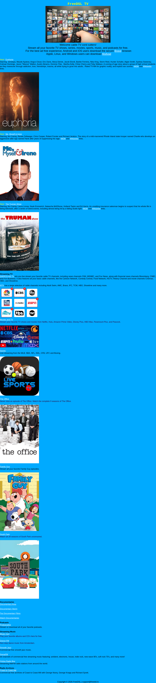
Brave (118, 50)
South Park (5, 534)
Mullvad (106, 53)
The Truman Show (13, 204)
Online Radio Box (7, 661)
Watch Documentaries (9, 618)
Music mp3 (4, 634)
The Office (4, 399)
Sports (3, 351)
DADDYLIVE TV (7, 276)
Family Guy (5, 467)
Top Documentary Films (10, 613)
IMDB (136, 66)
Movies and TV (6, 320)
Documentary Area (8, 604)
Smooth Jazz (5, 648)
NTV (2, 285)
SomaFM (4, 654)
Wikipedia (147, 66)
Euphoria (9, 59)
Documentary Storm (8, 609)
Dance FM (4, 641)
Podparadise (5, 625)
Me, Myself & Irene (14, 134)
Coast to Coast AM (8, 670)
